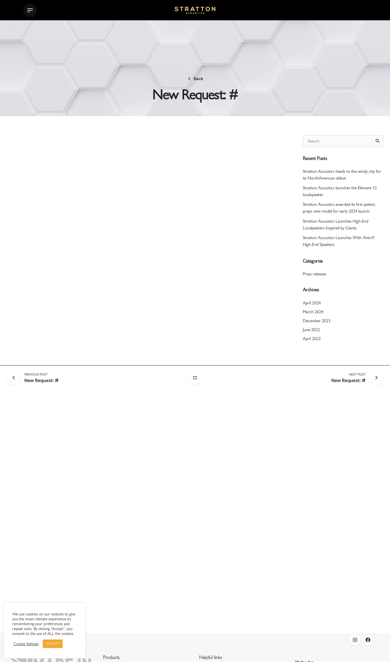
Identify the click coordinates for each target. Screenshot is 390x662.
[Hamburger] (30, 10)
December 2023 (316, 320)
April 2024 (312, 302)
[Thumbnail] (195, 10)
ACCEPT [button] (52, 643)
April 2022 (312, 338)
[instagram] (355, 640)
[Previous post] (15, 377)
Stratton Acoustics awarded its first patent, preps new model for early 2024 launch (339, 208)
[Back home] (195, 377)
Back (195, 78)
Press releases (314, 273)
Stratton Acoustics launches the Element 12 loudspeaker (340, 191)
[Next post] (348, 377)
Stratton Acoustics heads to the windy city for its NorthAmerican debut (342, 175)
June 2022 (311, 329)
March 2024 (313, 311)
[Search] (377, 141)
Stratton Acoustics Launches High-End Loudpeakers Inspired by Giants (335, 224)
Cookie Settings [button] (26, 643)
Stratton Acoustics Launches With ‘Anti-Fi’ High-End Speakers (339, 241)
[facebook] (368, 640)
